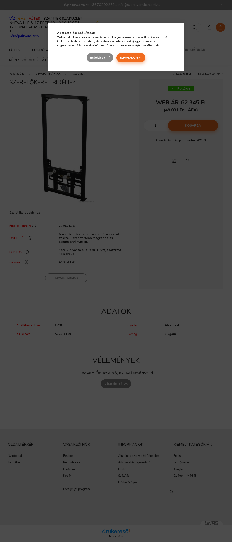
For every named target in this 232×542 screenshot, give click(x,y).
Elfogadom (129, 57)
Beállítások (97, 57)
